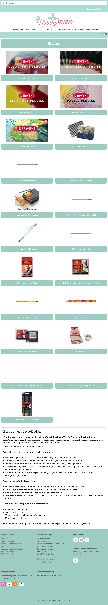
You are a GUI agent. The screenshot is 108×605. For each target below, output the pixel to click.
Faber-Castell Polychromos (27, 215)
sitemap (64, 600)
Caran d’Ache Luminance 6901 (27, 386)
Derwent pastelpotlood (81, 112)
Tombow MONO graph (27, 249)
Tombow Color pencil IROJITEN (81, 215)
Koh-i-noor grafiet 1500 (27, 317)
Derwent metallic (27, 181)
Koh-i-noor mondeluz (27, 283)
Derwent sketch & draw (81, 181)
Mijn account (95, 8)
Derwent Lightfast (27, 112)
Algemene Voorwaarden (11, 544)
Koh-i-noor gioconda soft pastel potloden (80, 283)
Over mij (4, 539)
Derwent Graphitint (81, 147)
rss (69, 600)
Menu (54, 43)
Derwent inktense (27, 147)
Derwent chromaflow (81, 78)
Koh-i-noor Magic (81, 317)
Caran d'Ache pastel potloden (81, 386)
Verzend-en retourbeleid (11, 549)
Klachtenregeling (8, 551)
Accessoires (80, 351)
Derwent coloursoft (27, 78)
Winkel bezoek (7, 554)
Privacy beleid (7, 546)
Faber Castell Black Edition (27, 420)
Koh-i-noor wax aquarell (27, 351)
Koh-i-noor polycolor (81, 249)
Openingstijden (7, 541)
